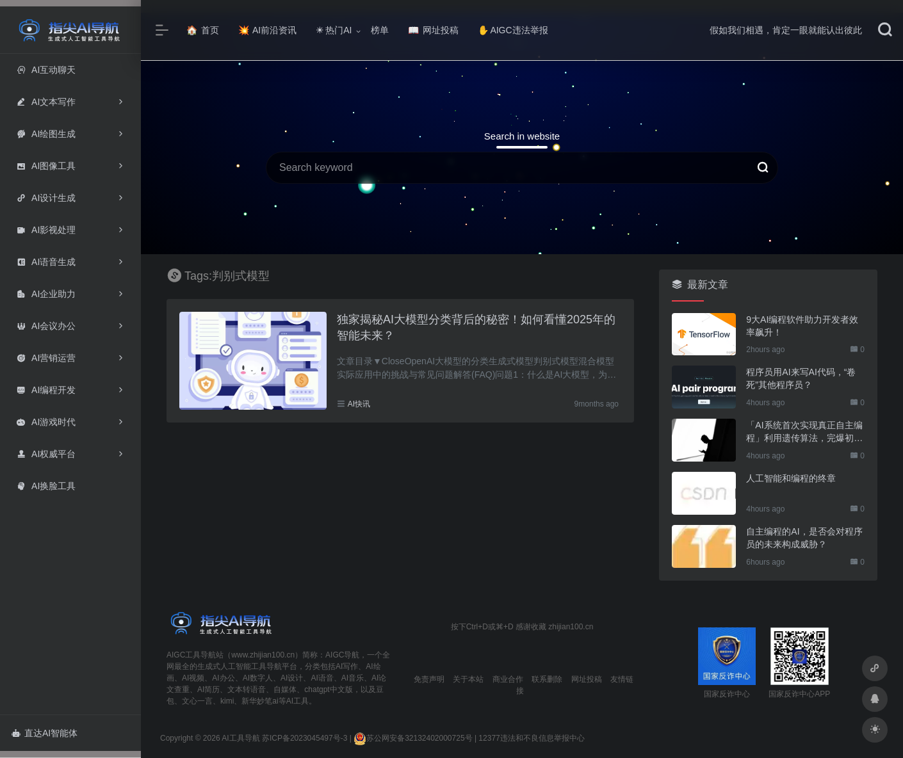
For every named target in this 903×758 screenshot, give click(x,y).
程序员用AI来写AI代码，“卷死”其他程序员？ (801, 378)
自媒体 (285, 689)
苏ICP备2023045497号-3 (304, 738)
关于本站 (468, 679)
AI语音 (322, 677)
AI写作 (347, 666)
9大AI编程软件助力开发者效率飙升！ (802, 325)
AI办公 (223, 677)
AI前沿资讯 (267, 30)
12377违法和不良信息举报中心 (531, 738)
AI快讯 (359, 403)
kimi (227, 701)
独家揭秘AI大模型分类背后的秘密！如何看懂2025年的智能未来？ (476, 328)
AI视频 (193, 677)
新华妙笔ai (259, 701)
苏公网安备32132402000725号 (413, 738)
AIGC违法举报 (513, 30)
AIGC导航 (342, 654)
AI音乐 (352, 677)
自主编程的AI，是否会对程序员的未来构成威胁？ (804, 537)
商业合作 (507, 679)
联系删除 (547, 679)
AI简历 (208, 689)
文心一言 (197, 701)
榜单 (380, 30)
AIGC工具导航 (191, 654)
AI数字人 (258, 677)
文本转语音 (246, 689)
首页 (202, 30)
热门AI (334, 30)
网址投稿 (433, 30)
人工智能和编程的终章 (791, 478)
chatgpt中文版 (328, 689)
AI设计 (292, 677)
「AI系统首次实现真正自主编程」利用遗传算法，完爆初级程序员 (804, 432)
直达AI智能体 (44, 733)
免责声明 (429, 679)
